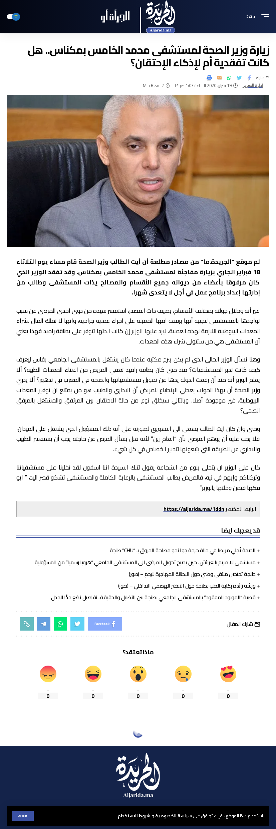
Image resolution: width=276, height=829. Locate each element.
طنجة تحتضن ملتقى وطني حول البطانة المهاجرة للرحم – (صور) (192, 574)
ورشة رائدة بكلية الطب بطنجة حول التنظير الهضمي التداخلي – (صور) (187, 586)
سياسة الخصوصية (173, 816)
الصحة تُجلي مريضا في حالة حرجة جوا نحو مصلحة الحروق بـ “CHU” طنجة (183, 550)
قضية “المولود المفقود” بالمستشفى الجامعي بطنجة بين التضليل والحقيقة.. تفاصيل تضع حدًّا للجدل (153, 597)
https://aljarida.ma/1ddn (194, 509)
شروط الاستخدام (134, 816)
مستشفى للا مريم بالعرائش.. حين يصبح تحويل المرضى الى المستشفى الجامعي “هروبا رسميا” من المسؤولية (145, 562)
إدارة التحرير (253, 85)
